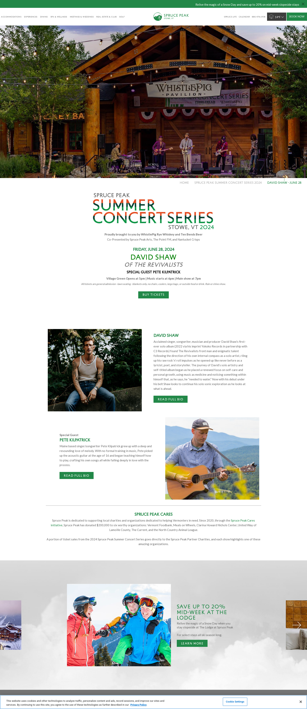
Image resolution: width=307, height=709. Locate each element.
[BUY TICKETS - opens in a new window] (153, 294)
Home (184, 182)
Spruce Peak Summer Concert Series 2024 (228, 182)
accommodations (11, 16)
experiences (30, 16)
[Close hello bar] (303, 4)
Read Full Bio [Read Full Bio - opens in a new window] (170, 399)
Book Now (296, 16)
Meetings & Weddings (82, 16)
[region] (153, 702)
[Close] (300, 701)
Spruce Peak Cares (153, 514)
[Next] (296, 625)
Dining (44, 16)
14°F (276, 17)
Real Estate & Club (106, 16)
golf (122, 16)
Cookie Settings (235, 701)
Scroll (153, 164)
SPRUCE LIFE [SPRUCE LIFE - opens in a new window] (230, 16)
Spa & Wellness (59, 16)
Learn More (190, 644)
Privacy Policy (138, 704)
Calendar (244, 16)
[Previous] (10, 625)
